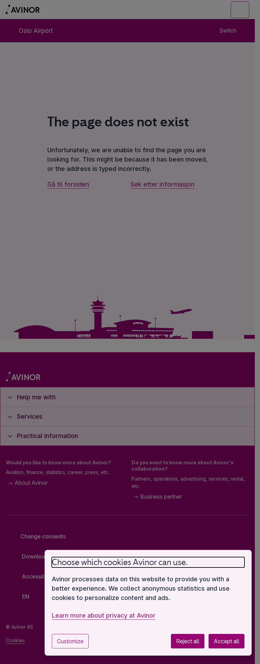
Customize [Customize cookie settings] (70, 641)
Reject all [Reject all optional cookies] (187, 641)
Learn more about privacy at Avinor (103, 615)
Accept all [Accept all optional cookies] (226, 641)
